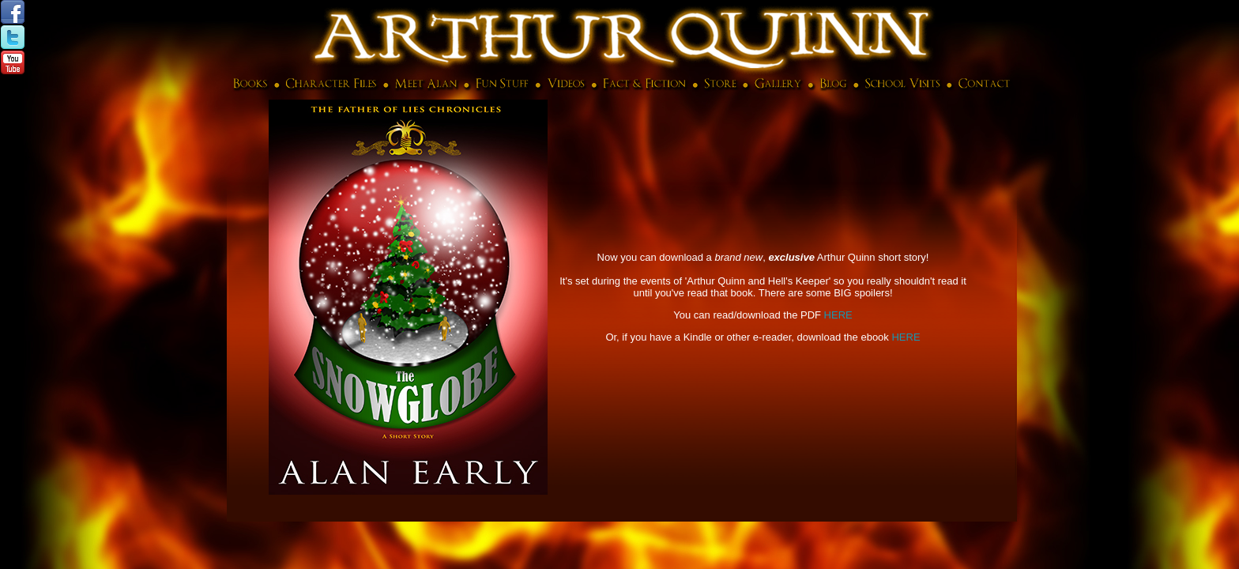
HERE (838, 315)
